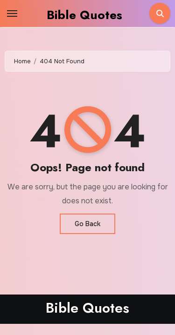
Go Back (87, 224)
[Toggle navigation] (12, 13)
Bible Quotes (84, 15)
